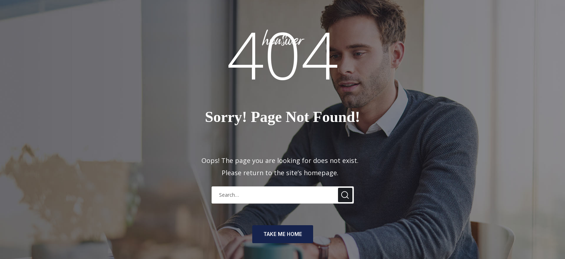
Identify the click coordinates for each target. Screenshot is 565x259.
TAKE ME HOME (282, 234)
